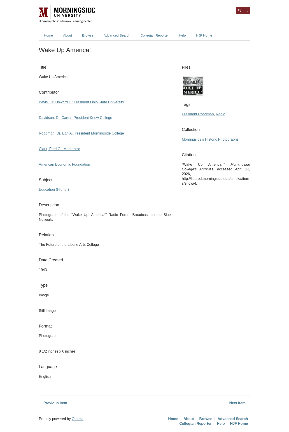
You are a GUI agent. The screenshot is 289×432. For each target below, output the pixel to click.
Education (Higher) (54, 189)
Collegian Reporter (154, 35)
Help (182, 35)
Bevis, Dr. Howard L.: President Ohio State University (81, 102)
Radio (220, 114)
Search (239, 10)
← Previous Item (53, 403)
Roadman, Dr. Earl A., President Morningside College (81, 133)
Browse (87, 35)
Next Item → (239, 403)
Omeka (78, 419)
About (67, 35)
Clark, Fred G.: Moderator (59, 149)
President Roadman (198, 114)
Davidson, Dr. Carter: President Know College (75, 118)
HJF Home (204, 35)
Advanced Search (117, 35)
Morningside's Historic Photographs (210, 139)
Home (48, 35)
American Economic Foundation (64, 164)
